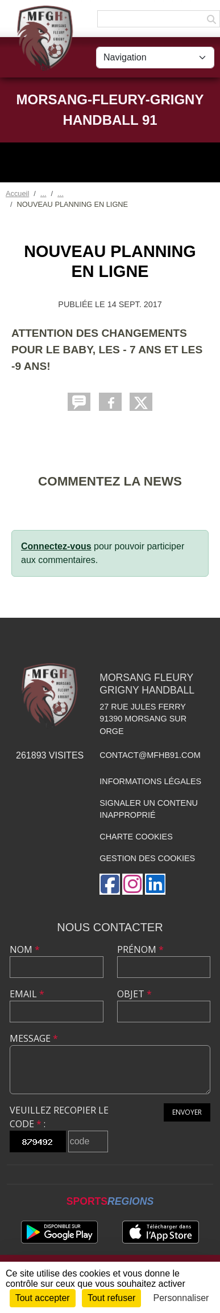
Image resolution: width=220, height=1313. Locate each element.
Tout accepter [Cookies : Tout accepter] (42, 1298)
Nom (25, 949)
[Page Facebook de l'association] (109, 884)
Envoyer (187, 1112)
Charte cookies (135, 836)
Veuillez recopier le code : (59, 1117)
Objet (134, 994)
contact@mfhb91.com (149, 755)
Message (34, 1038)
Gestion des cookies (147, 858)
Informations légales (150, 781)
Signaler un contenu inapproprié (148, 809)
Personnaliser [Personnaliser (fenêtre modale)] (181, 1298)
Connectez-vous (56, 546)
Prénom (140, 949)
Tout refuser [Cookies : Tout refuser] (111, 1298)
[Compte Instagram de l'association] (132, 884)
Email (27, 994)
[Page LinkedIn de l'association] (155, 884)
